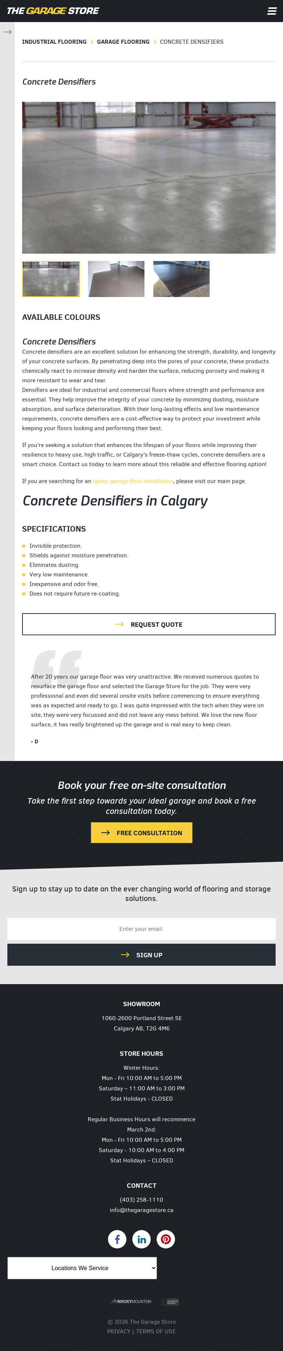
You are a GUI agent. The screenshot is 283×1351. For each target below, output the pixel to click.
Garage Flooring (123, 41)
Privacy (118, 1331)
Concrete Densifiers (192, 42)
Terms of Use (156, 1331)
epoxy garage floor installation (133, 481)
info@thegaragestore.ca (142, 1210)
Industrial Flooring (54, 41)
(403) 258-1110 (141, 1200)
